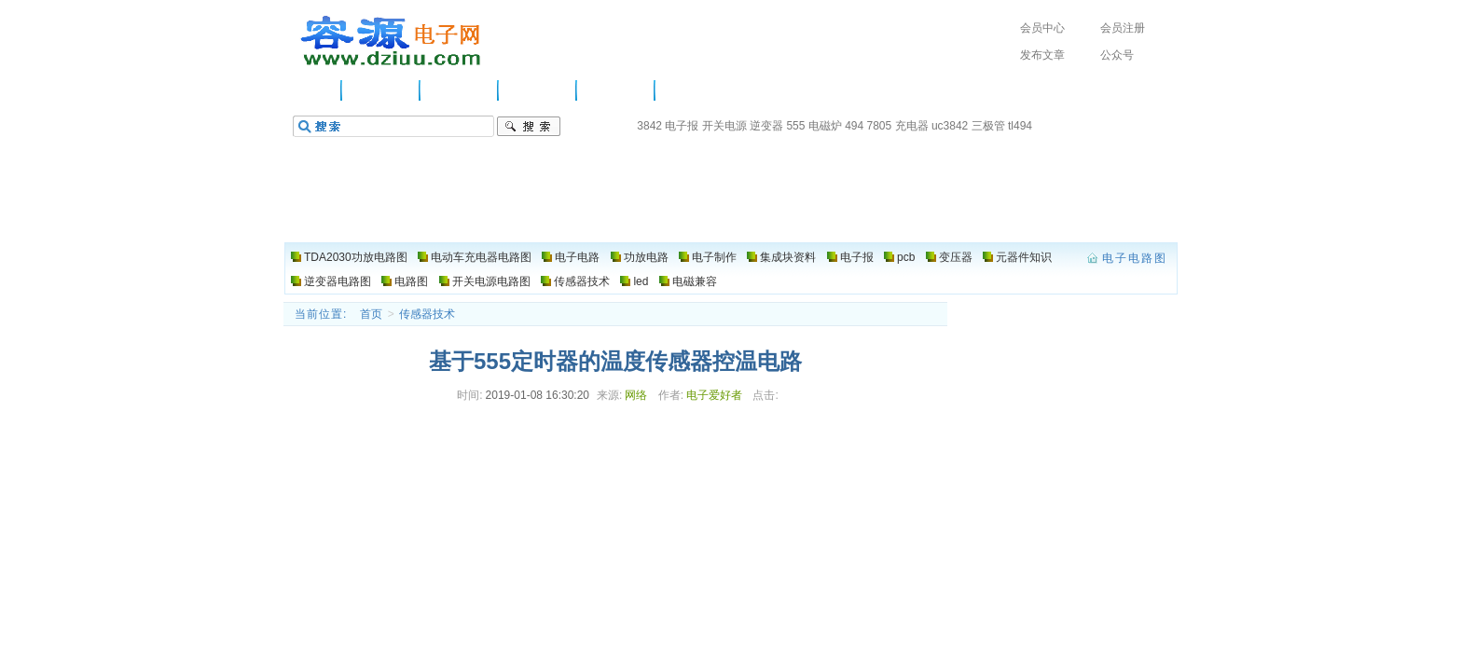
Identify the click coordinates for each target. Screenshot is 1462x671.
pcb (906, 257)
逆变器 (766, 125)
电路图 (688, 90)
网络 (636, 395)
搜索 (528, 126)
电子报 (681, 125)
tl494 (1020, 125)
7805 (879, 125)
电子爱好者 (714, 395)
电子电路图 (391, 41)
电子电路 (460, 90)
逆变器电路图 (337, 281)
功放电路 (538, 90)
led (640, 281)
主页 (316, 90)
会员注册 (1122, 27)
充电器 (912, 125)
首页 (371, 314)
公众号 (1117, 55)
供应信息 (381, 90)
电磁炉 (825, 125)
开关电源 (724, 125)
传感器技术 (582, 281)
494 (854, 125)
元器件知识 (1024, 257)
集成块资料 (788, 257)
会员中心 (1042, 27)
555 (795, 125)
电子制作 (616, 90)
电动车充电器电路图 (481, 257)
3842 (649, 125)
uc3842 (949, 125)
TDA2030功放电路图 (355, 257)
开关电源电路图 (491, 281)
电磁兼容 (694, 281)
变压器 (955, 257)
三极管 (988, 125)
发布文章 (1042, 55)
